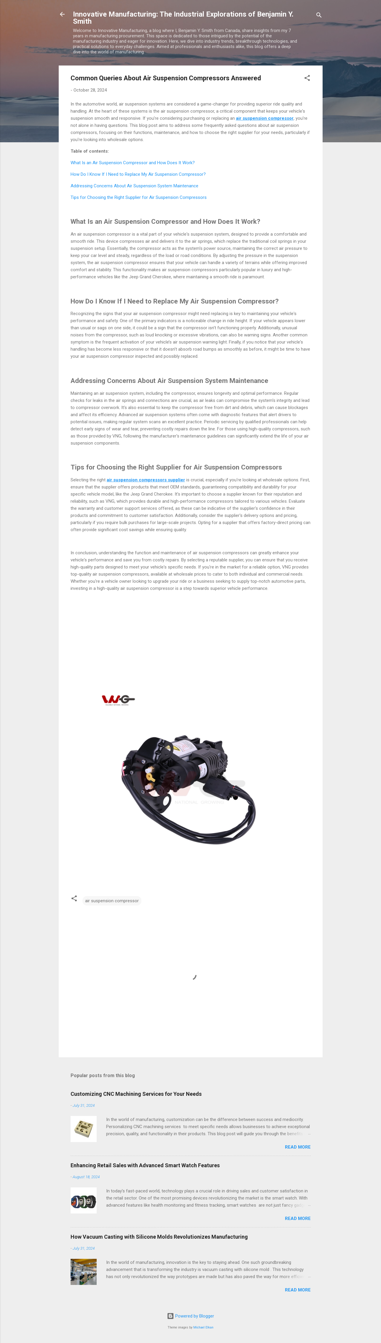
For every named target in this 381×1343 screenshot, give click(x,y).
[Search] (319, 16)
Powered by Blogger (190, 1316)
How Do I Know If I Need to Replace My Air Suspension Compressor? (138, 174)
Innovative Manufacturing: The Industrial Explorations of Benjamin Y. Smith (183, 17)
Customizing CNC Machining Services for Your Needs (136, 1094)
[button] (307, 79)
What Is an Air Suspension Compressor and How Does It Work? (133, 162)
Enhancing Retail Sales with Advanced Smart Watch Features (145, 1165)
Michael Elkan (203, 1327)
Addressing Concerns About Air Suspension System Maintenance (134, 186)
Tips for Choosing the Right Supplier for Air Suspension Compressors (139, 197)
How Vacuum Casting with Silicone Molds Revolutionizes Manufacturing (159, 1237)
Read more (298, 1147)
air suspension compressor (112, 900)
